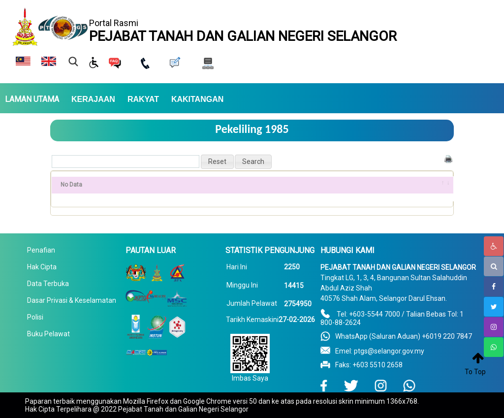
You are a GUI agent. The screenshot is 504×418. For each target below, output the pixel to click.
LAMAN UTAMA (32, 99)
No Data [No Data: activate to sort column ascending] (71, 184)
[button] (217, 162)
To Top (475, 372)
